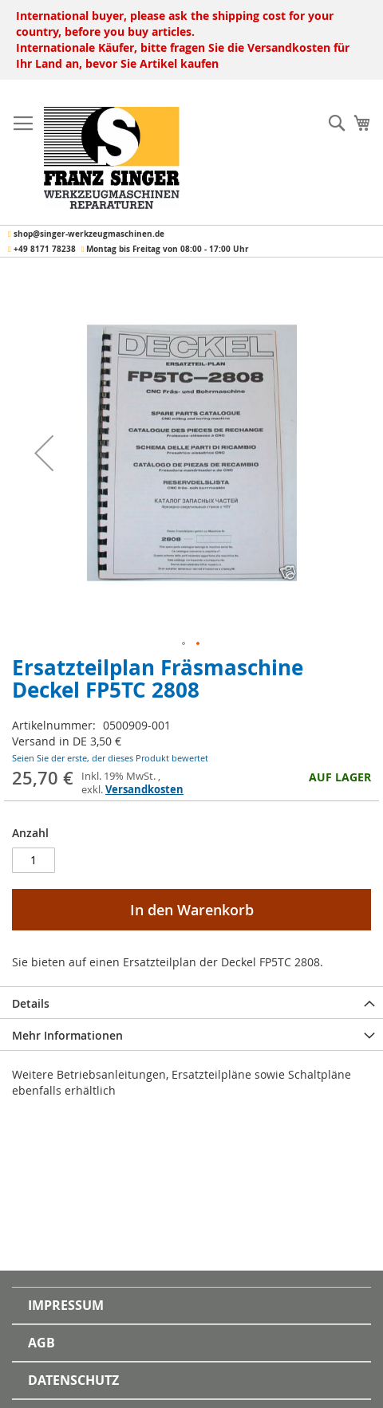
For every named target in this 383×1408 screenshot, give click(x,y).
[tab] (191, 1002)
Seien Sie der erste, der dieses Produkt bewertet (110, 758)
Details (30, 1003)
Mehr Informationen (67, 1035)
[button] (44, 452)
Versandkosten (144, 789)
